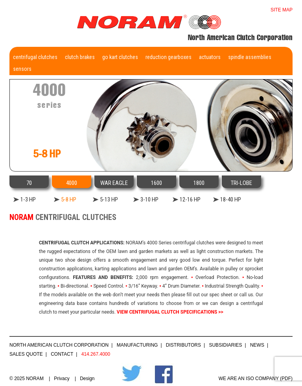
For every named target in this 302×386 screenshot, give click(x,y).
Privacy (61, 378)
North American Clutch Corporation (59, 345)
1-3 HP (28, 199)
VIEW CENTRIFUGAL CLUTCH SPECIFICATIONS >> (170, 312)
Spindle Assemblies (249, 57)
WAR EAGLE (114, 183)
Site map (282, 10)
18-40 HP (230, 199)
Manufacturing (137, 345)
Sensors (22, 69)
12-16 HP (190, 199)
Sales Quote (26, 354)
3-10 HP (149, 199)
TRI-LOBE (241, 183)
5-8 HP (68, 199)
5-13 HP (109, 199)
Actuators (210, 57)
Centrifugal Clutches (35, 57)
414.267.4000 (95, 354)
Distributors (183, 345)
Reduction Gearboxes (168, 57)
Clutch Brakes (80, 57)
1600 (156, 183)
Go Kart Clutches (120, 57)
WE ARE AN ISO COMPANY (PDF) (256, 378)
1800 (198, 183)
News (257, 345)
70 (29, 183)
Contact (62, 354)
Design (87, 378)
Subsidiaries (225, 345)
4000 (71, 183)
